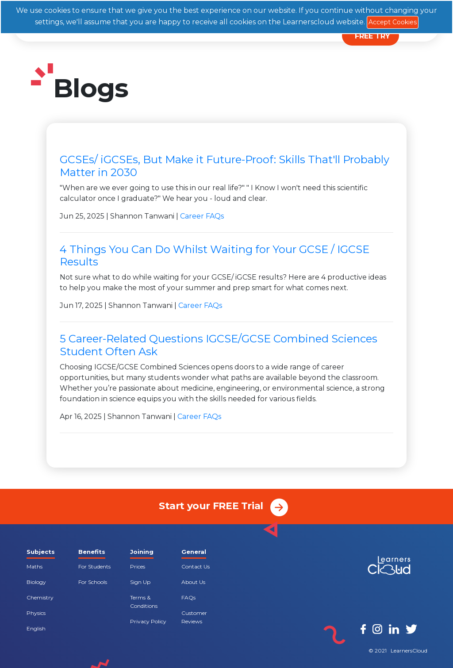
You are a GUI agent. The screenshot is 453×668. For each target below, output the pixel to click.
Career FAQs (202, 216)
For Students (94, 566)
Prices (137, 566)
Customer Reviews (194, 617)
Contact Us (195, 566)
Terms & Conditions (143, 601)
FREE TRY (372, 36)
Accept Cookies (393, 22)
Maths (34, 566)
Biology (36, 582)
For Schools (92, 582)
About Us (193, 582)
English (36, 628)
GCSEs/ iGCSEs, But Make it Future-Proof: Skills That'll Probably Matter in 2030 (224, 166)
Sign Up (140, 582)
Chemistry (40, 597)
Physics (36, 613)
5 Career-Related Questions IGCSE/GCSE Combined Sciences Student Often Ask (218, 345)
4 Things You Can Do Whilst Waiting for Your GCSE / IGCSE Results (214, 256)
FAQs (188, 597)
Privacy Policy (148, 621)
